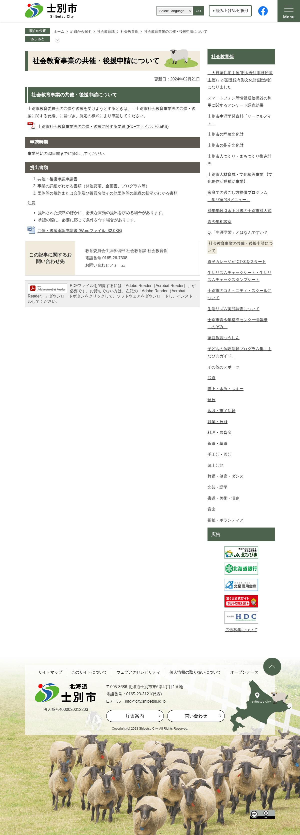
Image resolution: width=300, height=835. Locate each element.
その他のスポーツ (224, 367)
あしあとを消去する (57, 40)
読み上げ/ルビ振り (232, 10)
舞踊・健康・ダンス (226, 476)
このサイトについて (89, 672)
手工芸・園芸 (220, 454)
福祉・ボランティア (226, 520)
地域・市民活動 (222, 411)
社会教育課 (106, 31)
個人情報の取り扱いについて (195, 672)
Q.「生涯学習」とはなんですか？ (238, 232)
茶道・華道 (218, 443)
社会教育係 (129, 31)
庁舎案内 (135, 715)
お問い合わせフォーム (105, 265)
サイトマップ (50, 672)
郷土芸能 (216, 465)
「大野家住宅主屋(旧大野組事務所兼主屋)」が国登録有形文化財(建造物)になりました (240, 80)
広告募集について (241, 630)
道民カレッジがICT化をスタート (237, 262)
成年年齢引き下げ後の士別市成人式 (240, 211)
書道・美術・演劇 (224, 498)
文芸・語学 (218, 487)
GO (198, 11)
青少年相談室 (220, 222)
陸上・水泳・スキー (226, 389)
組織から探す (80, 31)
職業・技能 (218, 422)
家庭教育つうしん (224, 338)
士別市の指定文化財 (226, 145)
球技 (212, 400)
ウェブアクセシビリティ (138, 672)
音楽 (212, 509)
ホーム (59, 31)
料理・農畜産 (220, 432)
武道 (212, 378)
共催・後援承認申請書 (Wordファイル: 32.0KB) (80, 231)
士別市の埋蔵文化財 (226, 134)
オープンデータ (244, 672)
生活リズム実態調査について (234, 309)
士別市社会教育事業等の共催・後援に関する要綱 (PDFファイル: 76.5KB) (103, 126)
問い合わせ (196, 715)
